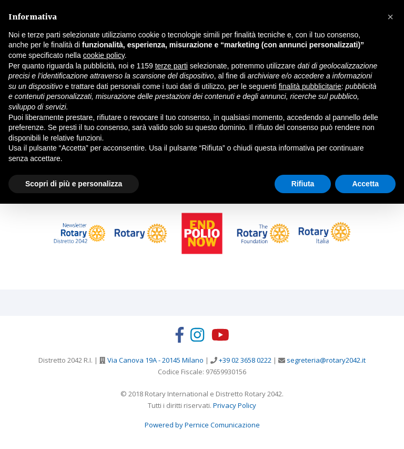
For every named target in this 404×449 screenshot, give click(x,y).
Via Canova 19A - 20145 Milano (155, 360)
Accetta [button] (365, 183)
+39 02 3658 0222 (244, 360)
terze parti (171, 66)
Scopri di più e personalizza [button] (73, 183)
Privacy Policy (234, 405)
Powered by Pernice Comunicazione (202, 425)
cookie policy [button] (104, 55)
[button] (390, 16)
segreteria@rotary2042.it (325, 360)
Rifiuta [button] (303, 183)
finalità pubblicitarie (310, 86)
